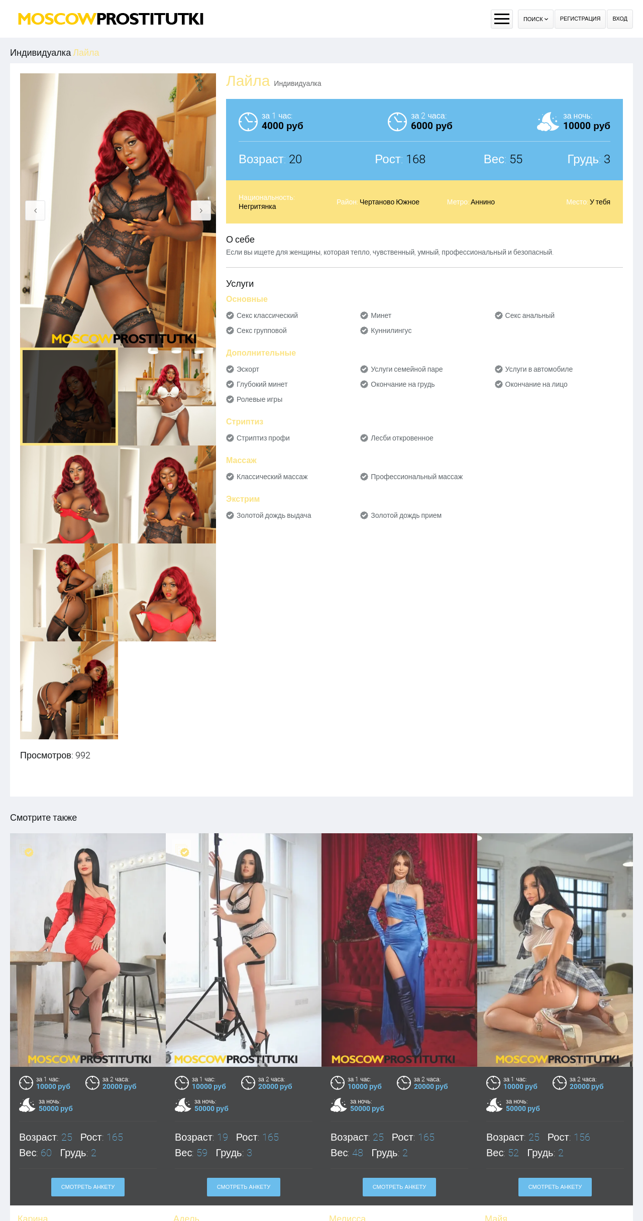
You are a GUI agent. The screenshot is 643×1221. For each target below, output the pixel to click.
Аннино (483, 202)
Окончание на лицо (536, 384)
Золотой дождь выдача (274, 515)
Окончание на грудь (403, 384)
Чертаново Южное (389, 202)
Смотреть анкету (88, 1187)
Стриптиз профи (263, 438)
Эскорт (248, 369)
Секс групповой (262, 330)
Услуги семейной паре (407, 369)
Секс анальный (530, 315)
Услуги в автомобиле (539, 369)
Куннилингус (391, 330)
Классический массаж (272, 477)
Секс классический (267, 315)
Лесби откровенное (402, 438)
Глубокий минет (262, 384)
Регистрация (580, 19)
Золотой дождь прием (406, 515)
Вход (619, 19)
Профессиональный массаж (417, 477)
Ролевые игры (259, 399)
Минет (381, 315)
